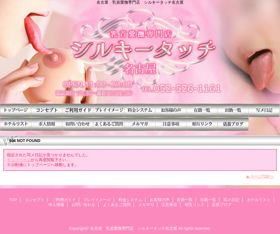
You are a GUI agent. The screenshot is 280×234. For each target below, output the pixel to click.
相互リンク (202, 124)
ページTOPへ (262, 176)
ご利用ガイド (77, 110)
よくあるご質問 (108, 124)
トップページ (19, 160)
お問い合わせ (77, 124)
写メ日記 (264, 110)
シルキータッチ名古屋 (140, 54)
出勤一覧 (233, 110)
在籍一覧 (202, 110)
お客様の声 (171, 110)
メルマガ (140, 124)
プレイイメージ (108, 110)
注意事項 (171, 124)
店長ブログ (233, 124)
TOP (15, 110)
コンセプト (46, 110)
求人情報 (46, 124)
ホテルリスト (15, 124)
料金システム (140, 110)
